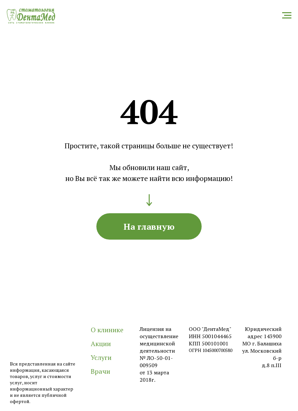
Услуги (101, 357)
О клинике (107, 329)
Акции (101, 343)
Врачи (100, 371)
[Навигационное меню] (286, 15)
